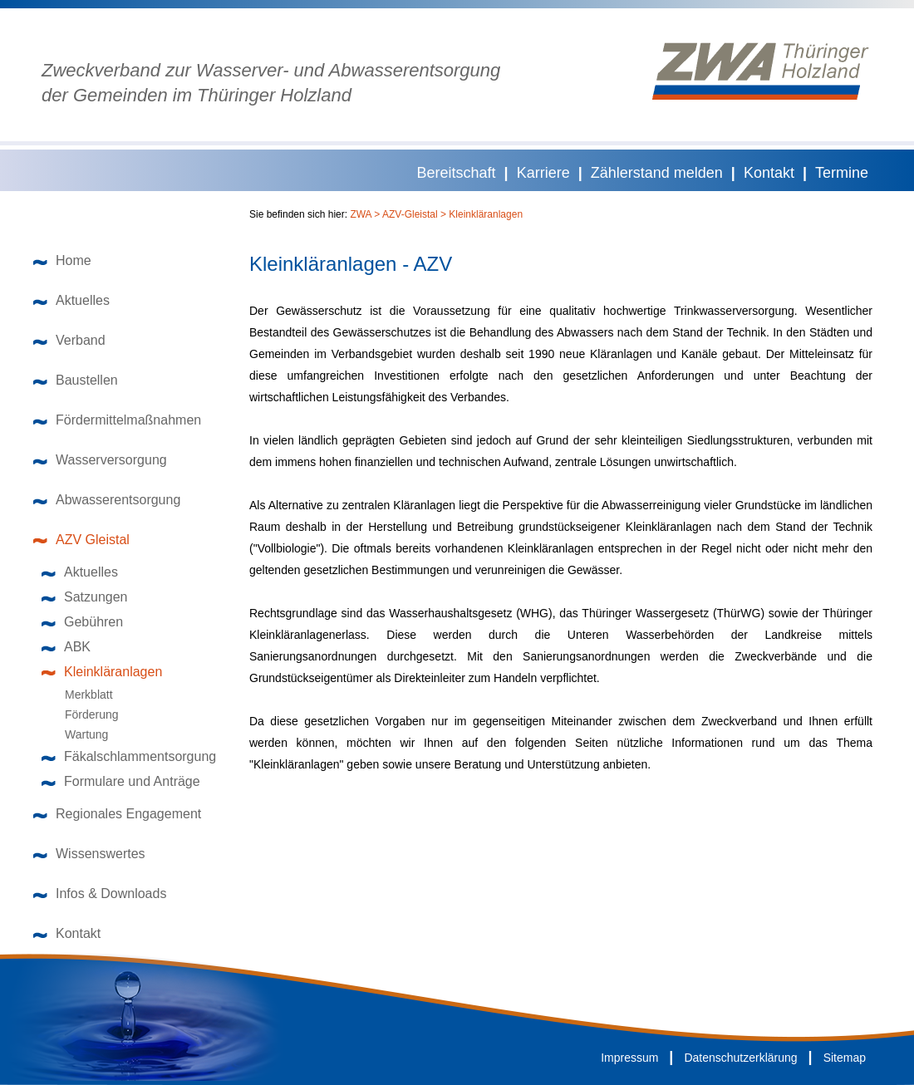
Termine (841, 172)
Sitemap (844, 1057)
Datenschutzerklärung (740, 1057)
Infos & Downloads (99, 893)
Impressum (629, 1057)
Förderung (84, 714)
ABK (66, 647)
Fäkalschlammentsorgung (129, 756)
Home (62, 260)
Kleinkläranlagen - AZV (350, 264)
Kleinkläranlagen (102, 672)
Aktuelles (71, 300)
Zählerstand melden (657, 172)
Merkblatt (81, 694)
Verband (69, 340)
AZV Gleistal (81, 540)
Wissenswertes (89, 854)
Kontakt (769, 172)
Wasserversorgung (100, 460)
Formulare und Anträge (121, 781)
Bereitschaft (456, 172)
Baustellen (75, 380)
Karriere (543, 172)
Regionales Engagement (117, 814)
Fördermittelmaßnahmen (117, 420)
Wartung (79, 734)
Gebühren (82, 622)
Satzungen (85, 597)
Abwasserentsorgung (106, 500)
